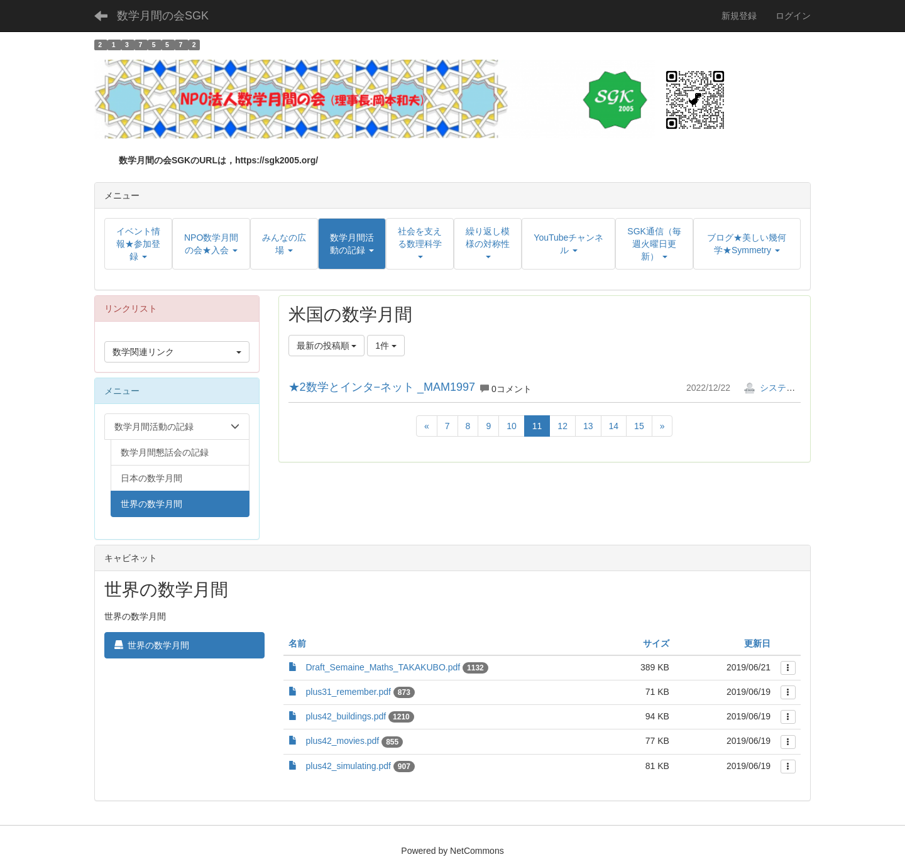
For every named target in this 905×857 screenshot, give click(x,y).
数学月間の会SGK (163, 15)
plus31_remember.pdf (348, 692)
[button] (352, 244)
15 (639, 426)
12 (562, 426)
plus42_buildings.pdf (346, 716)
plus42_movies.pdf (343, 741)
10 (512, 426)
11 (537, 426)
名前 (297, 643)
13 (588, 426)
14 (614, 426)
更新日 (757, 643)
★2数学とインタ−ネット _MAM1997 (382, 387)
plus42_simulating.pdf (348, 766)
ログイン (793, 16)
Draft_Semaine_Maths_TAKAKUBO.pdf (383, 667)
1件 (386, 346)
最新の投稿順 (327, 346)
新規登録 (739, 16)
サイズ (656, 643)
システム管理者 (782, 388)
